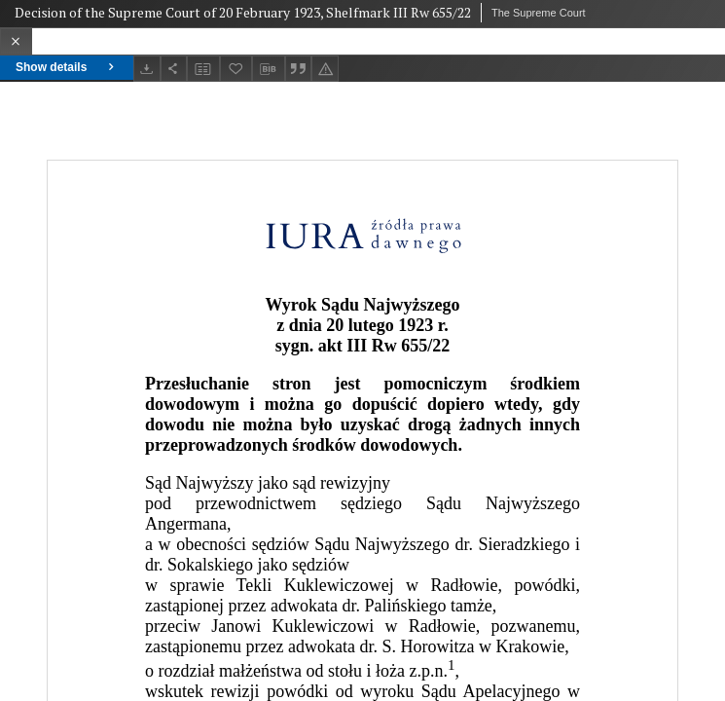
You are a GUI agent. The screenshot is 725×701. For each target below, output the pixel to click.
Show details (67, 67)
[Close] (16, 41)
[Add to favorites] (236, 68)
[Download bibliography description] (268, 69)
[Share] (174, 68)
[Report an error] (325, 68)
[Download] (147, 68)
